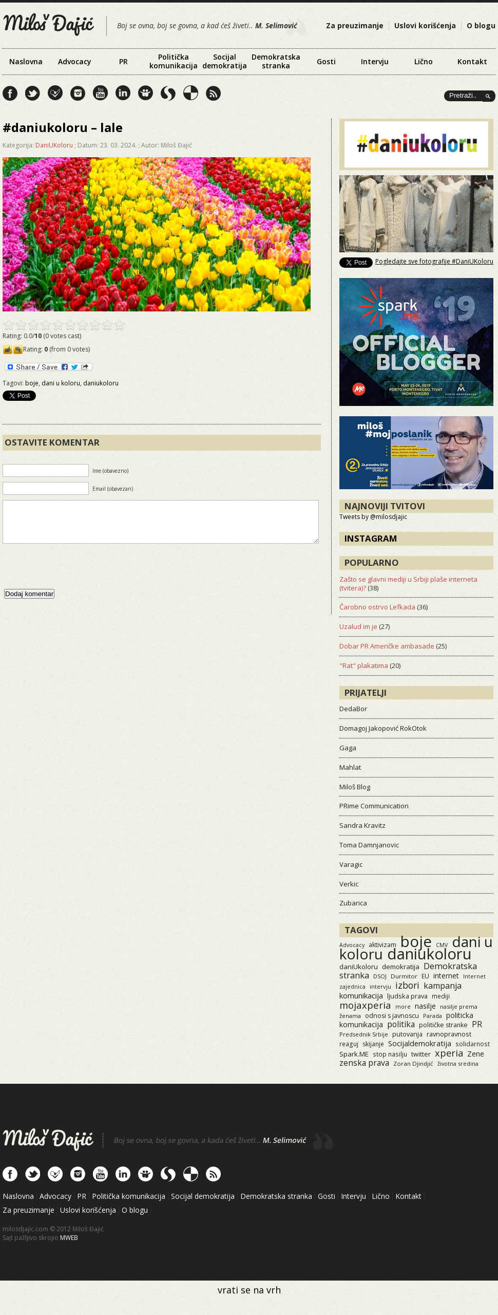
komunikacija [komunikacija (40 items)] (361, 995)
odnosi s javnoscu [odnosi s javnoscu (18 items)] (392, 1015)
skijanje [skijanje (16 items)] (373, 1044)
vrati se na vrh (249, 1290)
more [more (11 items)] (403, 1006)
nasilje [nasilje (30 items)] (425, 1006)
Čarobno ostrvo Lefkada (377, 607)
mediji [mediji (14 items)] (441, 996)
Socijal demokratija (224, 61)
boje (32, 383)
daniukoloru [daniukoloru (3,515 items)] (429, 953)
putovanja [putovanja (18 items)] (407, 1034)
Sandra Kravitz (362, 825)
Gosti (326, 61)
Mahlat (350, 767)
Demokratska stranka (276, 61)
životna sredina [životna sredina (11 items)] (457, 1063)
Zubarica (353, 902)
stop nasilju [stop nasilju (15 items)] (390, 1054)
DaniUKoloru (54, 145)
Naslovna (26, 61)
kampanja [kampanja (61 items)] (443, 985)
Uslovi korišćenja (425, 25)
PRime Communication (374, 805)
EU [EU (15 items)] (425, 976)
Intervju (375, 61)
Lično (423, 61)
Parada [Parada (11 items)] (432, 1016)
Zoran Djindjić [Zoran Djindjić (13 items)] (413, 1063)
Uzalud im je (358, 626)
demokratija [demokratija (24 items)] (400, 966)
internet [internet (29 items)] (446, 975)
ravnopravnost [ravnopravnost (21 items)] (449, 1034)
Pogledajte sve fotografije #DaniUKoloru (434, 261)
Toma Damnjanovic (369, 844)
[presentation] (81, 577)
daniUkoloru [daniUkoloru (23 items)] (358, 966)
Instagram (370, 538)
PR (123, 61)
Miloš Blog (354, 786)
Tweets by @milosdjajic (373, 516)
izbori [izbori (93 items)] (407, 985)
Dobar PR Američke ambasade (386, 646)
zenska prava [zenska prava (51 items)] (364, 1062)
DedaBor (353, 708)
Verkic (348, 883)
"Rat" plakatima (363, 665)
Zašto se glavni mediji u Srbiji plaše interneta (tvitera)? (408, 583)
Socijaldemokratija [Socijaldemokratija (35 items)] (419, 1043)
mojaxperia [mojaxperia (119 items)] (365, 1004)
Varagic (350, 864)
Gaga (347, 747)
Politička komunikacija (173, 61)
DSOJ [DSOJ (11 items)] (380, 976)
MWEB (69, 1237)
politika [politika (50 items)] (401, 1024)
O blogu (481, 25)
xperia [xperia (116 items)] (449, 1052)
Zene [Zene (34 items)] (475, 1054)
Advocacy (74, 61)
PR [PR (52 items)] (477, 1024)
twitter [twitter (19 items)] (421, 1054)
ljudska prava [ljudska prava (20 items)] (407, 996)
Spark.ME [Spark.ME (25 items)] (354, 1054)
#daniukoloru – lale (63, 127)
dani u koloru (61, 383)
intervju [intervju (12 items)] (380, 986)
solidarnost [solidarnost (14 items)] (472, 1044)
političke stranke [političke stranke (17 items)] (443, 1025)
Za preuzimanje (355, 25)
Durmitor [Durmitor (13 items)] (404, 976)
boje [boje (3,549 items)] (416, 941)
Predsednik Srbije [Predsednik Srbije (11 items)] (363, 1034)
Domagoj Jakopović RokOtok (383, 728)
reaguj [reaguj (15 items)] (348, 1044)
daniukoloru (101, 383)
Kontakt (472, 61)
